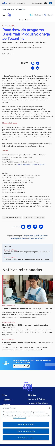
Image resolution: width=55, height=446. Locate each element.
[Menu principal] (4, 15)
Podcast (6, 404)
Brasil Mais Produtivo (12, 218)
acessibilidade (37, 3)
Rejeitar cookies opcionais (26, 431)
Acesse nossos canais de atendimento (35, 235)
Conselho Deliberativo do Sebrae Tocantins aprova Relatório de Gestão (27, 343)
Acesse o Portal (20, 366)
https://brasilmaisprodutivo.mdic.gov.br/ (31, 164)
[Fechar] (49, 408)
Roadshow (28, 218)
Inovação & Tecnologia (38, 403)
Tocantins (40, 218)
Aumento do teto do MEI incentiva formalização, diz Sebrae (27, 308)
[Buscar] (48, 15)
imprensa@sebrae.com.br (18, 239)
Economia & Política (36, 399)
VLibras (50, 3)
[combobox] (22, 9)
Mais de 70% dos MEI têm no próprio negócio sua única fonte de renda (25, 326)
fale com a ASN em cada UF (36, 239)
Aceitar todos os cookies (26, 424)
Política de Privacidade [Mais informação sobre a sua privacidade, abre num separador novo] (19, 418)
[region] (26, 424)
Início (21, 20)
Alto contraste (45, 3)
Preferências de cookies (26, 438)
